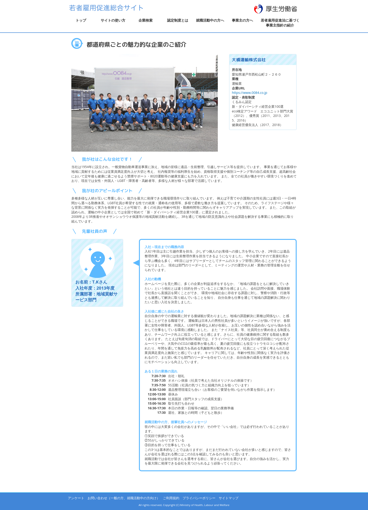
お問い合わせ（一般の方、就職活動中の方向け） (124, 498)
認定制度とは (177, 20)
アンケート (76, 498)
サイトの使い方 (113, 20)
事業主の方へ (242, 20)
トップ (81, 20)
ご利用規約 (171, 498)
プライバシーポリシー (199, 498)
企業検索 (145, 20)
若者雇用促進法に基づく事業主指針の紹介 (280, 22)
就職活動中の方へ (210, 20)
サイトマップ (228, 498)
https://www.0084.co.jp (249, 92)
